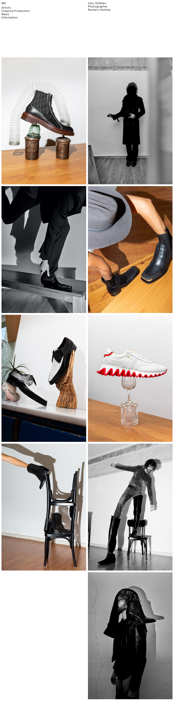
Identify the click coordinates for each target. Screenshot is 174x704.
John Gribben (97, 3)
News (5, 14)
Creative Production (15, 11)
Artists (6, 7)
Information (9, 17)
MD (3, 3)
